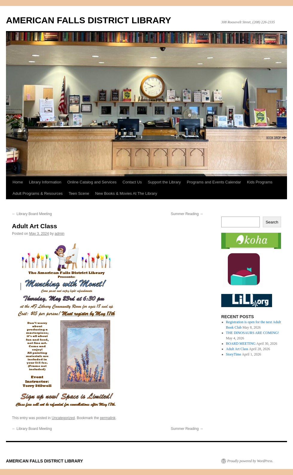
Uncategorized (63, 418)
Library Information (45, 182)
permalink (107, 418)
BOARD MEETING (241, 343)
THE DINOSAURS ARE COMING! (252, 333)
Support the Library (164, 182)
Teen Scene (79, 193)
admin (60, 234)
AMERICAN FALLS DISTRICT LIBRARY (88, 20)
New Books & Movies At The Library (126, 193)
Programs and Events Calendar (214, 182)
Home (18, 182)
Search (271, 222)
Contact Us (132, 182)
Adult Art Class (237, 349)
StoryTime (233, 354)
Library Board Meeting (32, 214)
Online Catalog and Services (92, 182)
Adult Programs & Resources (38, 193)
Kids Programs (259, 182)
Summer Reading (187, 214)
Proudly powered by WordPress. (250, 461)
